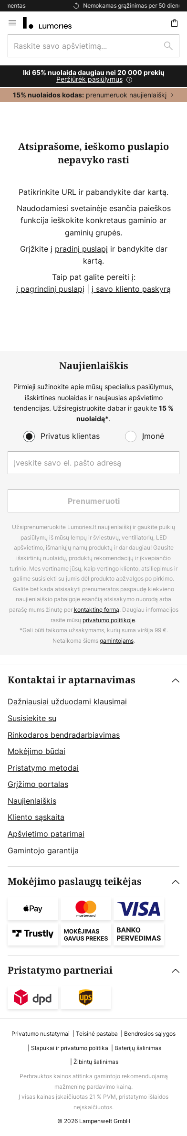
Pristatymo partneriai (60, 970)
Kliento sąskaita (36, 817)
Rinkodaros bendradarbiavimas (64, 735)
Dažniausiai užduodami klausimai (67, 701)
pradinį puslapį (81, 249)
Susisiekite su (32, 718)
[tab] (93, 765)
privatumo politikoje (109, 620)
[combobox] (93, 45)
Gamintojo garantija (43, 850)
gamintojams (117, 641)
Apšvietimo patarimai (46, 833)
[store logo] (53, 22)
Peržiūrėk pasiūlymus (89, 79)
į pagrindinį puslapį (50, 289)
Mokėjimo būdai (36, 751)
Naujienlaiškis (32, 801)
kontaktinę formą (96, 609)
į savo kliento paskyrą (131, 289)
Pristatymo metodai (43, 768)
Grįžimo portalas (38, 784)
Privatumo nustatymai (40, 1034)
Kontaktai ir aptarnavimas (71, 680)
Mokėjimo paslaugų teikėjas (75, 882)
